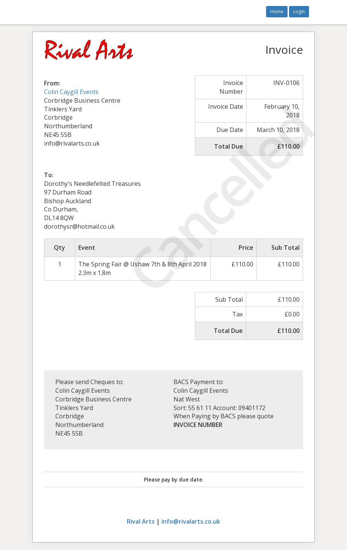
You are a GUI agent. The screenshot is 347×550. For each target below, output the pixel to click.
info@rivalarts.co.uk (190, 521)
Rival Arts (141, 521)
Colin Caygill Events (71, 92)
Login (299, 11)
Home (276, 11)
